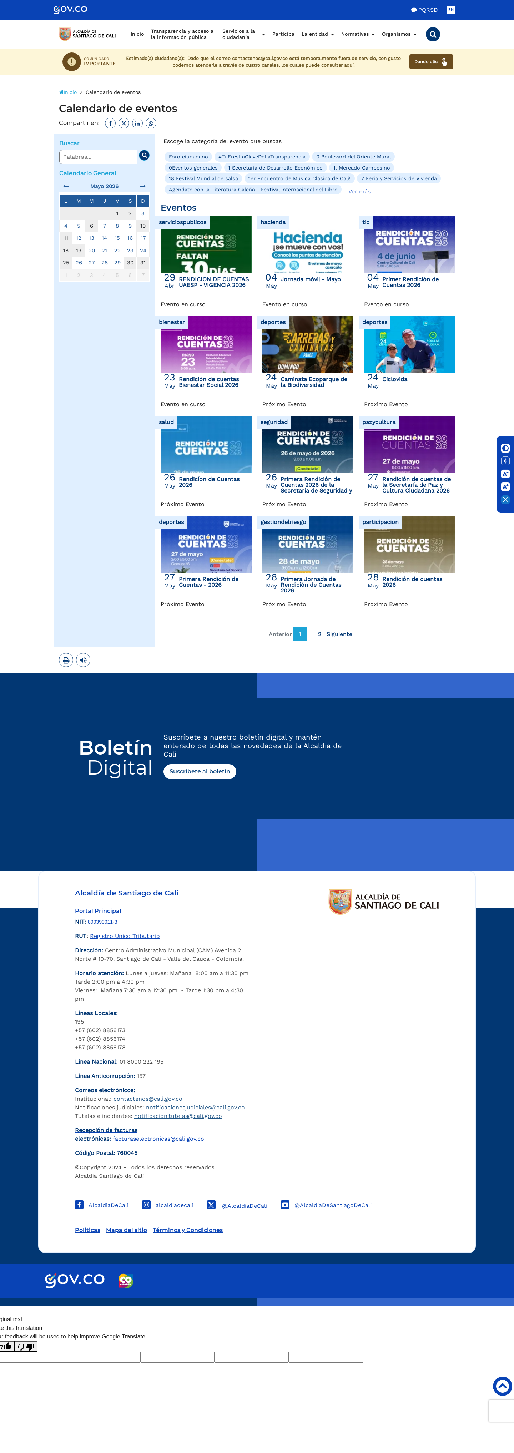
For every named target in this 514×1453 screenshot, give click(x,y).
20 (92, 250)
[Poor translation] (26, 1346)
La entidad (315, 34)
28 (104, 262)
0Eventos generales (193, 168)
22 (117, 250)
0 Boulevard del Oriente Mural (353, 157)
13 (91, 238)
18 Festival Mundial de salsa (203, 178)
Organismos (396, 34)
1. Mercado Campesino (361, 168)
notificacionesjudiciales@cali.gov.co (195, 1107)
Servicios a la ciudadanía (238, 34)
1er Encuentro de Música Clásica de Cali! (299, 178)
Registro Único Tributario (125, 936)
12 (78, 238)
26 (79, 262)
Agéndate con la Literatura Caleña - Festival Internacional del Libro (253, 189)
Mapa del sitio (126, 1230)
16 (130, 238)
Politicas (87, 1230)
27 (92, 262)
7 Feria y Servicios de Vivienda (399, 178)
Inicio (137, 34)
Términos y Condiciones (188, 1230)
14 (104, 238)
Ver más (359, 191)
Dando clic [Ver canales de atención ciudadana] (431, 62)
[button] (433, 34)
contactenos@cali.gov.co (148, 1098)
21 (104, 250)
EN (451, 9)
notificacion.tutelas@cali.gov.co (178, 1116)
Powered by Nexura (488, 1302)
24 (143, 250)
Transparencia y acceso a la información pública (182, 34)
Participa (283, 34)
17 (143, 238)
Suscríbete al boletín (200, 771)
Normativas (355, 34)
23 (130, 250)
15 (117, 238)
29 (117, 262)
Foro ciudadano (188, 157)
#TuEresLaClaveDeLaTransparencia (262, 157)
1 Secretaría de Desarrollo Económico (275, 168)
